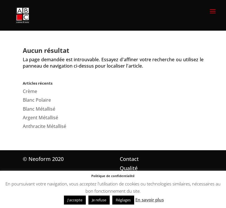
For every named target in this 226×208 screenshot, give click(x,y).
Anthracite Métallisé (44, 126)
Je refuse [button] (99, 200)
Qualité (129, 168)
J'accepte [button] (74, 200)
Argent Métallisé (40, 117)
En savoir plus (149, 200)
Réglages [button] (123, 200)
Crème (30, 91)
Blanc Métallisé (39, 109)
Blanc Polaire (37, 100)
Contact (129, 158)
